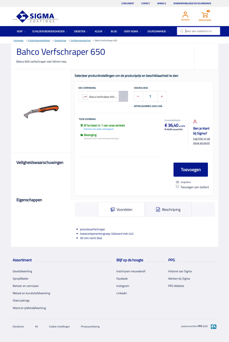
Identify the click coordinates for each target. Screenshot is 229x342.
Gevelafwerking (22, 271)
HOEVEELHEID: (141, 88)
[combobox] (198, 31)
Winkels (161, 3)
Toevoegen (191, 169)
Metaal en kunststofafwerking (31, 293)
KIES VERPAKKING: (87, 88)
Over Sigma (132, 31)
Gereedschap (60, 40)
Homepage (18, 40)
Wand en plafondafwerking (29, 308)
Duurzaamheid (158, 31)
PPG (200, 326)
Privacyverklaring (90, 326)
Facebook (122, 278)
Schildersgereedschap (81, 40)
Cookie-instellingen (59, 326)
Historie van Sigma (180, 271)
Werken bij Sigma (179, 278)
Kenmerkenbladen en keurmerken (192, 3)
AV (36, 326)
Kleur (100, 31)
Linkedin (121, 293)
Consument (127, 3)
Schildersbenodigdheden (49, 31)
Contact (145, 3)
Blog (114, 31)
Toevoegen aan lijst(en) (192, 187)
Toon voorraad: (87, 119)
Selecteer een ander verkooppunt (98, 129)
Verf (21, 31)
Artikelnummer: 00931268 (148, 106)
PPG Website (176, 286)
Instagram (122, 286)
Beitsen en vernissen (26, 286)
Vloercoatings (21, 300)
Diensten (81, 31)
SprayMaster (21, 278)
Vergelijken (183, 182)
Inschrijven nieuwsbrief (130, 271)
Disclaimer (18, 326)
